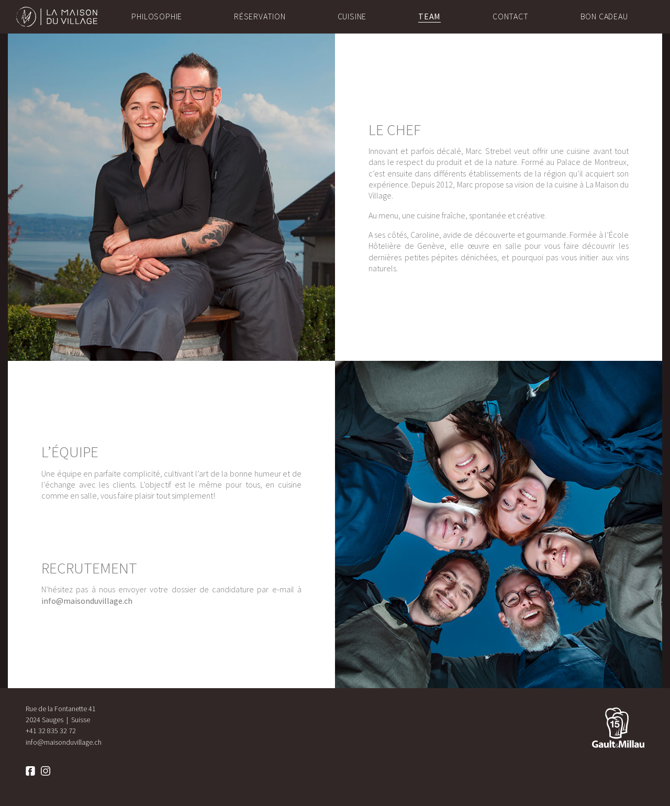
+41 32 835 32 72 (51, 730)
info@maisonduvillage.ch (86, 600)
